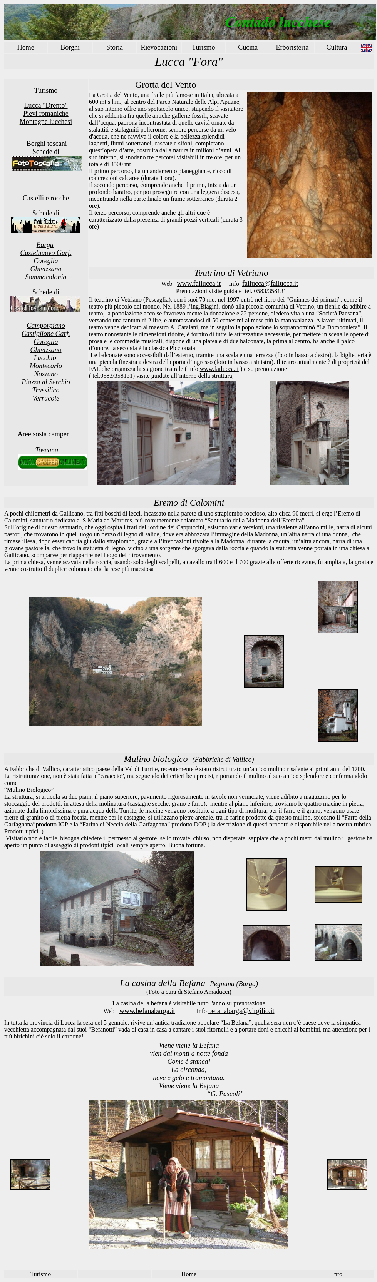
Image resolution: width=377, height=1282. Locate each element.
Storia (114, 47)
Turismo (203, 47)
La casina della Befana (162, 983)
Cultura (336, 47)
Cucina (248, 47)
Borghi (70, 47)
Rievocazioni (159, 47)
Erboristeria (292, 47)
